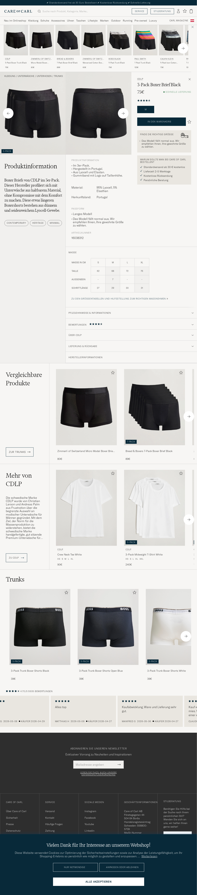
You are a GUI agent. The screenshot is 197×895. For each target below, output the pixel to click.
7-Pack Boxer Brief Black (67, 63)
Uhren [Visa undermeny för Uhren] (70, 20)
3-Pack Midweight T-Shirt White (144, 554)
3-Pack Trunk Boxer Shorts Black (30, 670)
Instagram (90, 811)
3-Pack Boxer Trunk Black (16, 63)
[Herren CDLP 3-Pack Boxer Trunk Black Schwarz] (16, 40)
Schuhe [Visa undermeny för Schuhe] (44, 20)
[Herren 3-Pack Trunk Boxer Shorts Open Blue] (108, 627)
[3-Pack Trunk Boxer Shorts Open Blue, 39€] (108, 635)
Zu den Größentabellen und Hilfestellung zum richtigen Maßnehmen (118, 298)
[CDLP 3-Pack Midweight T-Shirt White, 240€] (154, 518)
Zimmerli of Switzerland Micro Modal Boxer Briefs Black (86, 451)
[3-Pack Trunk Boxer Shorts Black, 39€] (40, 635)
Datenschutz (13, 830)
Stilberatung (162, 11)
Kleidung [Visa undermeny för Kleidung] (33, 20)
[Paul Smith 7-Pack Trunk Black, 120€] (145, 47)
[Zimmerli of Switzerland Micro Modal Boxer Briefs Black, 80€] (42, 47)
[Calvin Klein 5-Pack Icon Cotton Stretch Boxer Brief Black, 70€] (171, 47)
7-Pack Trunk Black (142, 63)
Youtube (89, 824)
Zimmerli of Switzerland (41, 59)
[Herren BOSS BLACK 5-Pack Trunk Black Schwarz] (119, 40)
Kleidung (9, 76)
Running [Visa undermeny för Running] (127, 20)
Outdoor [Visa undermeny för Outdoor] (116, 20)
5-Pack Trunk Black (117, 63)
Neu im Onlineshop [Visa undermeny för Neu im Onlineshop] (15, 20)
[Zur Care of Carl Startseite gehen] (18, 11)
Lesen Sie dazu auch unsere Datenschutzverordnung (98, 773)
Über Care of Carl (16, 811)
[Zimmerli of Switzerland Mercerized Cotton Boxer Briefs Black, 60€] (93, 47)
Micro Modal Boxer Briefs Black (39, 63)
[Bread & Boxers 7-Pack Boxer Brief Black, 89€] (68, 47)
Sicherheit (12, 817)
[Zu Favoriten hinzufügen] (112, 373)
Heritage (38, 223)
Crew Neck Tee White (69, 554)
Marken (104, 20)
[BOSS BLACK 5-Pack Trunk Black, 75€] (119, 47)
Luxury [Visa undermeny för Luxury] (153, 20)
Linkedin (89, 830)
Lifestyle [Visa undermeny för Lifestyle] (92, 20)
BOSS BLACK (115, 59)
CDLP (7, 59)
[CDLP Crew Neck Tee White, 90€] (86, 518)
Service (139, 11)
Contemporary (16, 223)
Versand (50, 811)
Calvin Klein (166, 59)
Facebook (90, 817)
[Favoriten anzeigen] (185, 11)
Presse (10, 824)
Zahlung (49, 830)
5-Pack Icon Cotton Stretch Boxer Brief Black (170, 63)
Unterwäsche (26, 76)
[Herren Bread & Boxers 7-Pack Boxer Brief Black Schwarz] (67, 40)
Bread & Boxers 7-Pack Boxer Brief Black (149, 451)
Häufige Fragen (54, 824)
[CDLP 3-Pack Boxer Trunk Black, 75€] (16, 47)
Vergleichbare (24, 379)
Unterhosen (44, 76)
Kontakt (49, 817)
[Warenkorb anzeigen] (191, 11)
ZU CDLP (16, 558)
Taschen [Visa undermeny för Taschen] (81, 20)
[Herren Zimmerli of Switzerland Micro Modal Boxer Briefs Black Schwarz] (42, 40)
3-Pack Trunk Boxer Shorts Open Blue (101, 670)
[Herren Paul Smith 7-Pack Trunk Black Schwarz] (145, 40)
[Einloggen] (178, 11)
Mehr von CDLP (19, 480)
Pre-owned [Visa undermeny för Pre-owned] (140, 20)
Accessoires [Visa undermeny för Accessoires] (58, 20)
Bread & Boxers (65, 59)
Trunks (58, 76)
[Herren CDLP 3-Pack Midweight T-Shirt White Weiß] (154, 508)
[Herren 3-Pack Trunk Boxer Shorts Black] (39, 627)
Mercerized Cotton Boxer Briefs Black (93, 63)
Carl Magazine (178, 20)
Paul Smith (140, 59)
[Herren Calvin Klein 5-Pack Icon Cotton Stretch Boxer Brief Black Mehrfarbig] (171, 40)
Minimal (55, 223)
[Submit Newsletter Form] (119, 764)
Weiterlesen (149, 856)
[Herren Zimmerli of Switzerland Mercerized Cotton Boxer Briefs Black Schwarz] (93, 40)
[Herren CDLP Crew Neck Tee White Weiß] (86, 508)
